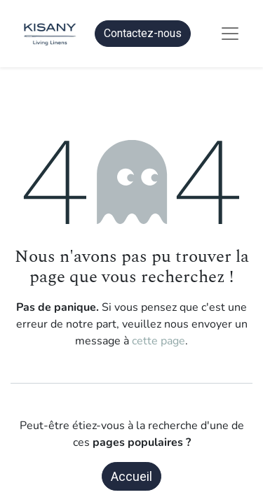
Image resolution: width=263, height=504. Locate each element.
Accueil (131, 476)
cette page (158, 341)
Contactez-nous (143, 33)
